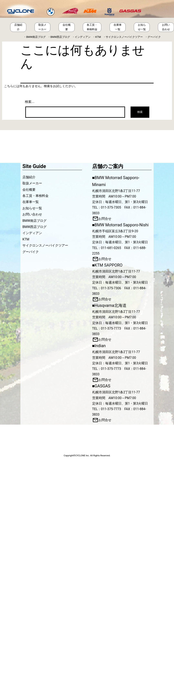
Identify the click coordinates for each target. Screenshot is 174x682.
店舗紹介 (18, 27)
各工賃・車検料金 (92, 27)
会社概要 (67, 27)
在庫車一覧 (118, 27)
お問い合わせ (166, 27)
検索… (30, 101)
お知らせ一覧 (142, 27)
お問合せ (104, 219)
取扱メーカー (42, 27)
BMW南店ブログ (36, 36)
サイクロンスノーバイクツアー (124, 36)
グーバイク (154, 36)
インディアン (83, 36)
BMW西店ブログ (60, 36)
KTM (98, 36)
